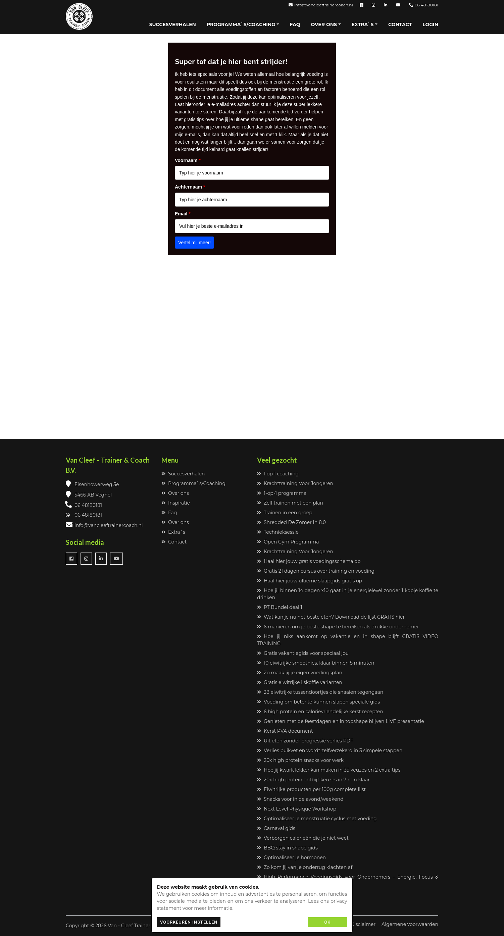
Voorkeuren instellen (188, 922)
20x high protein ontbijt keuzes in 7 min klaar (313, 780)
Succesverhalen (172, 24)
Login (430, 24)
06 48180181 (423, 4)
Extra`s (173, 532)
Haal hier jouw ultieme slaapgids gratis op (309, 581)
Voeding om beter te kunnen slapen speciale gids (318, 702)
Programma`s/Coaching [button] (241, 24)
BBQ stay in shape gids (287, 848)
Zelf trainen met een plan (290, 503)
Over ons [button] (324, 24)
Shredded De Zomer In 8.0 (291, 522)
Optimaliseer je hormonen (291, 857)
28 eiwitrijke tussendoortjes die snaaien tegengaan (320, 692)
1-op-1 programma (281, 493)
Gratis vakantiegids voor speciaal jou (303, 653)
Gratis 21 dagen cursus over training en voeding (315, 571)
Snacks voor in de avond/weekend (300, 799)
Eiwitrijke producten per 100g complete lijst (311, 789)
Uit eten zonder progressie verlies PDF (305, 741)
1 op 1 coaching (278, 474)
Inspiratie (175, 503)
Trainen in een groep (284, 513)
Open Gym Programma (288, 542)
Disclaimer (362, 924)
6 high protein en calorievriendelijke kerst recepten (320, 712)
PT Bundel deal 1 (279, 607)
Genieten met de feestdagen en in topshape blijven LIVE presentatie (340, 721)
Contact (400, 24)
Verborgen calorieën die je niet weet (303, 838)
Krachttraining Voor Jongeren (295, 483)
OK (327, 922)
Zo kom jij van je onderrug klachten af (304, 867)
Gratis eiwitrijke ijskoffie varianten (299, 682)
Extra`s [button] (363, 24)
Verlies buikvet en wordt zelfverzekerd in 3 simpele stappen (329, 750)
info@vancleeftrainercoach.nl (321, 4)
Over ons (175, 493)
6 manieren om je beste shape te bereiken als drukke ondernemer (338, 627)
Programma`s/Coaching (193, 483)
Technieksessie (278, 532)
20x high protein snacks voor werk (300, 760)
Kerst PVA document (285, 731)
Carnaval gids (276, 828)
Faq (295, 24)
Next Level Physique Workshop (296, 809)
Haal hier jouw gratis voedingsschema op (308, 561)
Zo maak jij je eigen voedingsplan (299, 673)
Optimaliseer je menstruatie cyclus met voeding (317, 819)
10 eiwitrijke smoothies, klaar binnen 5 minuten (315, 663)
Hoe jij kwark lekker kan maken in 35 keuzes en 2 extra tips (329, 770)
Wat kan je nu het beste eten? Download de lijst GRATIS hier (331, 617)
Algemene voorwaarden (410, 924)
